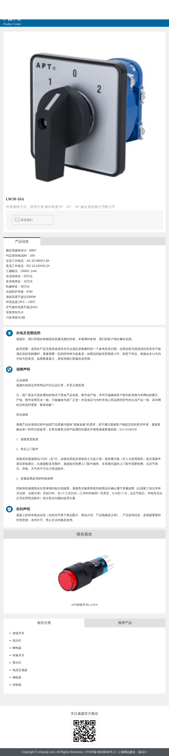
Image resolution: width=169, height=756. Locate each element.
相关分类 (44, 623)
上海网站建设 (126, 752)
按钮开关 (18, 633)
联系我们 (27, 220)
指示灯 (17, 640)
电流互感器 (20, 670)
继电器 (17, 677)
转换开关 (18, 655)
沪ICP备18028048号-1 (100, 752)
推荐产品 (125, 623)
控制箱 (17, 685)
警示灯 (17, 662)
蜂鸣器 (17, 648)
